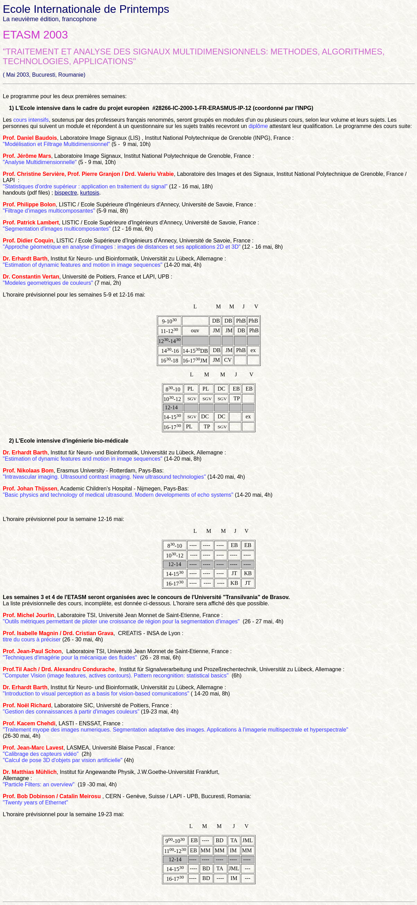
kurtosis (89, 193)
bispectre (65, 193)
